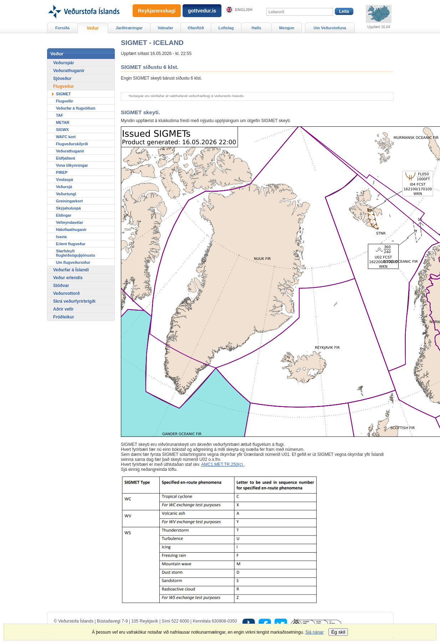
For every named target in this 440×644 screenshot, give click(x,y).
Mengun (286, 28)
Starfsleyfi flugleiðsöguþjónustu (75, 253)
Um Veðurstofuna (329, 28)
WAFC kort (66, 137)
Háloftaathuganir (71, 229)
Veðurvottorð (66, 293)
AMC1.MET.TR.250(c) (222, 464)
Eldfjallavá (65, 158)
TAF (59, 115)
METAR (63, 122)
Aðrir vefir (63, 309)
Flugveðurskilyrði (72, 144)
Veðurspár (63, 62)
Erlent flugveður (71, 244)
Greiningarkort (69, 201)
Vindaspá (64, 179)
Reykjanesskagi (156, 11)
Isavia (61, 237)
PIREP (61, 172)
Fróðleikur (63, 317)
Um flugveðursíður (73, 262)
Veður (92, 28)
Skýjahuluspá (68, 208)
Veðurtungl (66, 194)
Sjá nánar (314, 632)
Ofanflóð (196, 28)
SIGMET (63, 94)
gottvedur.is (202, 11)
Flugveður (63, 86)
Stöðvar (61, 285)
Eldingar (63, 215)
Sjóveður (62, 78)
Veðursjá (64, 187)
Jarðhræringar (129, 28)
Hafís (256, 28)
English (243, 9)
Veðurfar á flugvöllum (75, 108)
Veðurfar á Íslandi (71, 269)
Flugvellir (64, 101)
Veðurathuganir (69, 70)
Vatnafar (165, 28)
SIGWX (62, 129)
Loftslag (226, 28)
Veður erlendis (68, 277)
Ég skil (338, 632)
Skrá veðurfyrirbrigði (74, 301)
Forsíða (62, 28)
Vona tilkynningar (72, 165)
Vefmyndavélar (69, 222)
